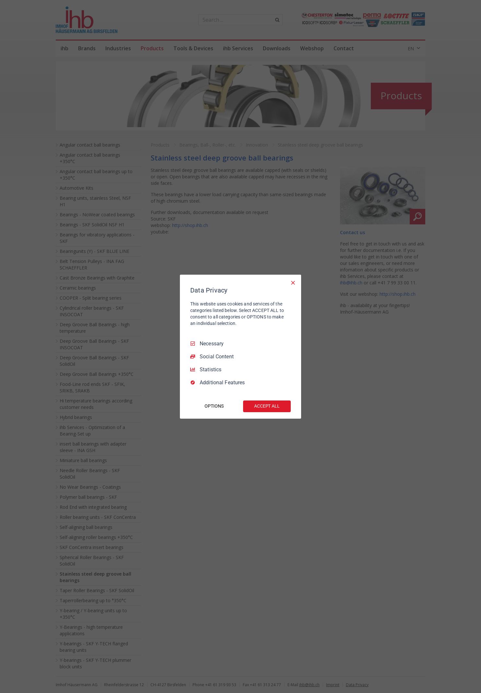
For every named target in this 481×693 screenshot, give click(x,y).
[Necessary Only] (293, 282)
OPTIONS (214, 406)
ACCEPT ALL (267, 406)
